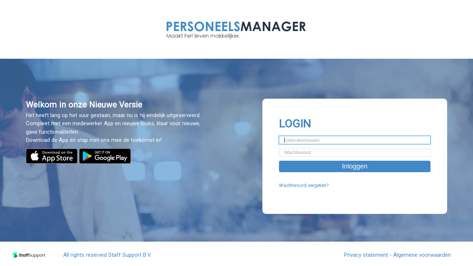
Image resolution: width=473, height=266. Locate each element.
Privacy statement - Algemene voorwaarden (397, 255)
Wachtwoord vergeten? (304, 185)
